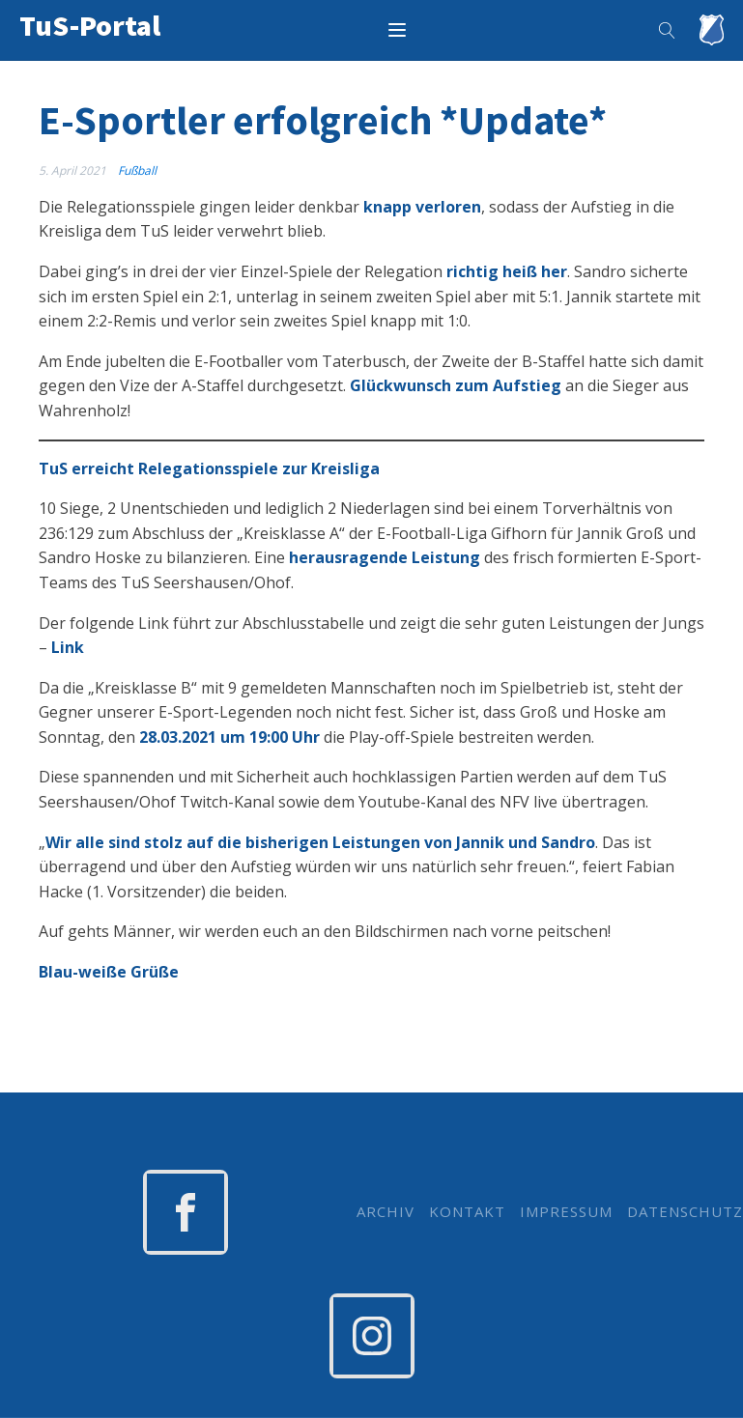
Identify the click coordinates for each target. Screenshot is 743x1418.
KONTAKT (467, 1212)
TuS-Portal (89, 25)
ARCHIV (385, 1212)
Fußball (137, 170)
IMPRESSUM (566, 1212)
